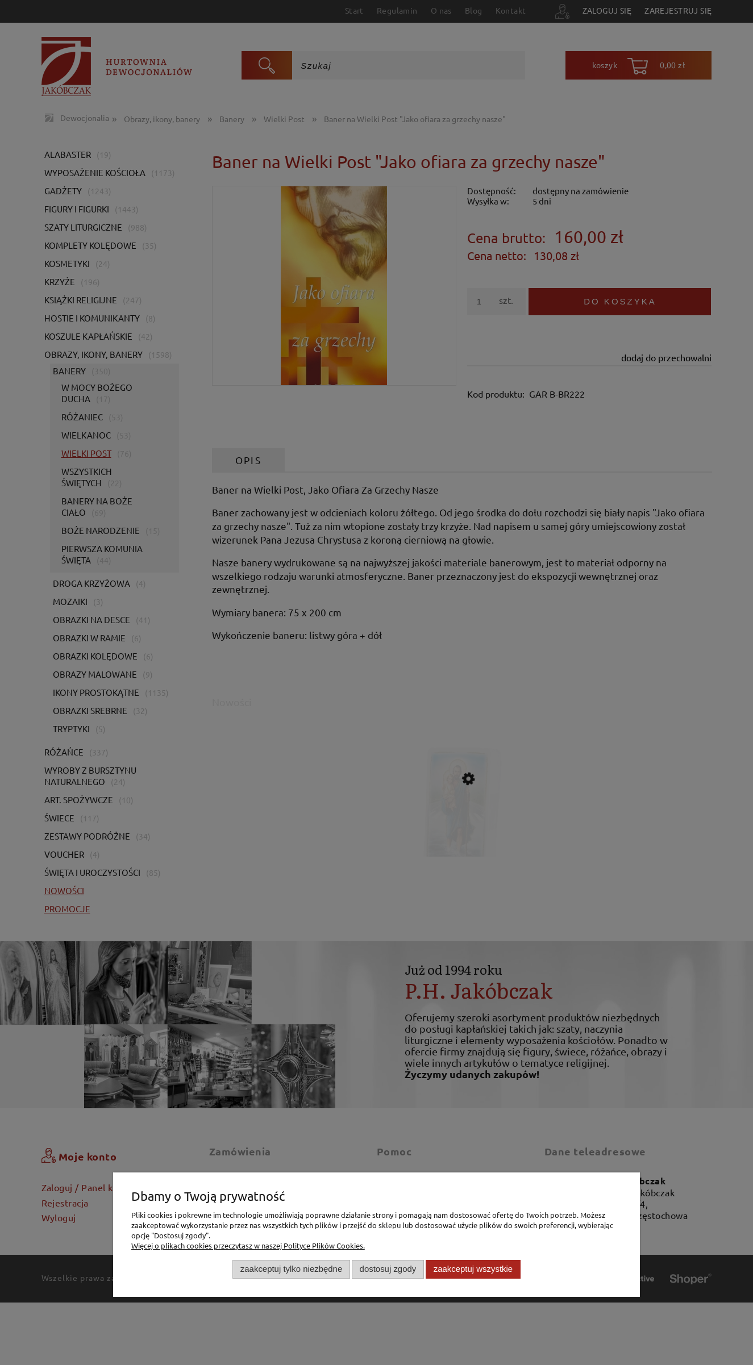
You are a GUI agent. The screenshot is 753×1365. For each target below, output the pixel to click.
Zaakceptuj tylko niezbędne (291, 1269)
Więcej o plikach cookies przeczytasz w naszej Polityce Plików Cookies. (248, 1245)
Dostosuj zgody (388, 1269)
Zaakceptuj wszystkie (473, 1269)
